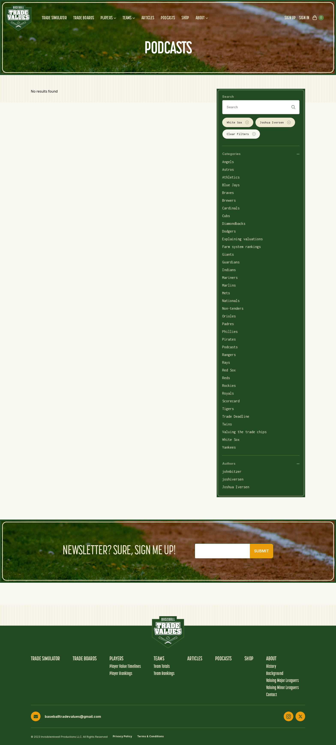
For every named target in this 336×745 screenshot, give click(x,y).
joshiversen (232, 479)
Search (228, 97)
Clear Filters (241, 134)
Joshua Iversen (275, 122)
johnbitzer (232, 471)
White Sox (238, 122)
